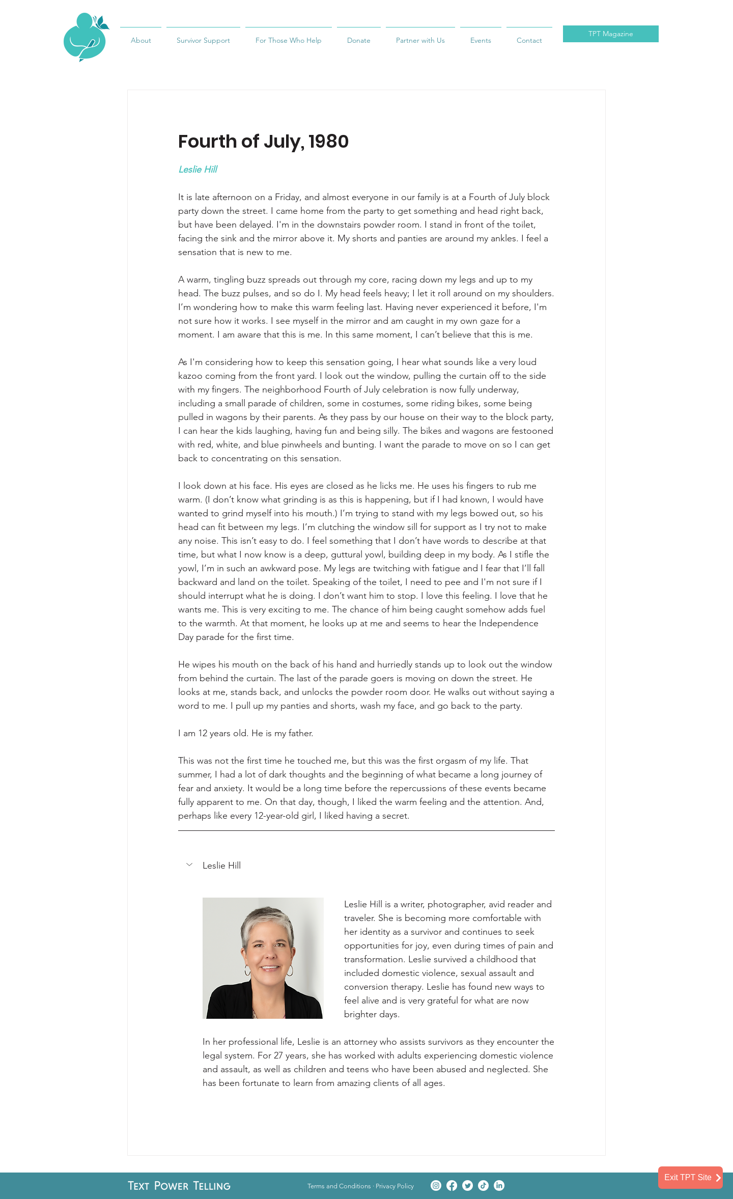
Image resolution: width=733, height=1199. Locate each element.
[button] (190, 864)
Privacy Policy (395, 1186)
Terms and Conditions (339, 1186)
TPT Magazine (610, 33)
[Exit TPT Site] (690, 1177)
